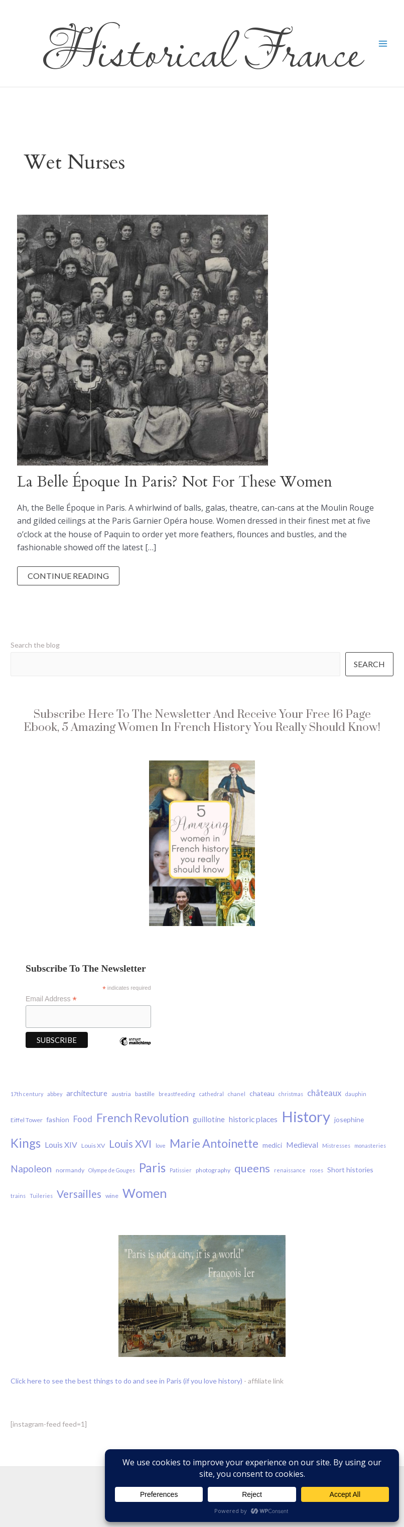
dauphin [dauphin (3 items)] (355, 1094)
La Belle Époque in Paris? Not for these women (174, 482)
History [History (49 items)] (306, 1116)
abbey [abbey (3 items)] (54, 1094)
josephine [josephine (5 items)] (349, 1119)
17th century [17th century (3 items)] (27, 1094)
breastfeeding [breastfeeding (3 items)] (177, 1094)
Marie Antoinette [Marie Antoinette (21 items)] (214, 1143)
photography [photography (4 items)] (213, 1170)
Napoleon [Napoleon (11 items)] (31, 1168)
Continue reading (68, 577)
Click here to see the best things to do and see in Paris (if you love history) (126, 1381)
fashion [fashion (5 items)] (58, 1119)
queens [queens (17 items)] (252, 1168)
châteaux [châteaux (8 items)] (324, 1093)
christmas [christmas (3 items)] (291, 1094)
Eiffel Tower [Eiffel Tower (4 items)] (27, 1120)
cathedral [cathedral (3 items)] (211, 1094)
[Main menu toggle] (383, 44)
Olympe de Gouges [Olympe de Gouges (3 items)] (111, 1170)
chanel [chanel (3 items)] (236, 1094)
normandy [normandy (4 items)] (70, 1170)
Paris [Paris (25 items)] (152, 1167)
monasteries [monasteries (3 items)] (370, 1145)
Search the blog (35, 645)
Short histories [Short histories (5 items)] (350, 1169)
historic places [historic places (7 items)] (253, 1119)
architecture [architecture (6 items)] (86, 1093)
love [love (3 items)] (161, 1145)
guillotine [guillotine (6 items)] (209, 1119)
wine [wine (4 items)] (111, 1195)
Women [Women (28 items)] (144, 1192)
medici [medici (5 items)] (272, 1145)
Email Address (51, 999)
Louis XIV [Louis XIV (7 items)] (61, 1144)
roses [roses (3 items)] (316, 1170)
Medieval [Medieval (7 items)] (302, 1144)
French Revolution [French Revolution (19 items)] (142, 1118)
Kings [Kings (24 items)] (26, 1143)
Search (369, 664)
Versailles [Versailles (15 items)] (79, 1193)
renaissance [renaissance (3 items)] (290, 1170)
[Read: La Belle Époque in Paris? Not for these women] (142, 339)
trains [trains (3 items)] (18, 1195)
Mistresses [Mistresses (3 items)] (336, 1145)
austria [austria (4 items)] (121, 1094)
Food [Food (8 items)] (82, 1119)
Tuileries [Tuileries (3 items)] (41, 1195)
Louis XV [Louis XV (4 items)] (93, 1145)
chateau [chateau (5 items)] (262, 1093)
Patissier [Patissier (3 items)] (181, 1170)
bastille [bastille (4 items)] (145, 1094)
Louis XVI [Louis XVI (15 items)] (130, 1143)
